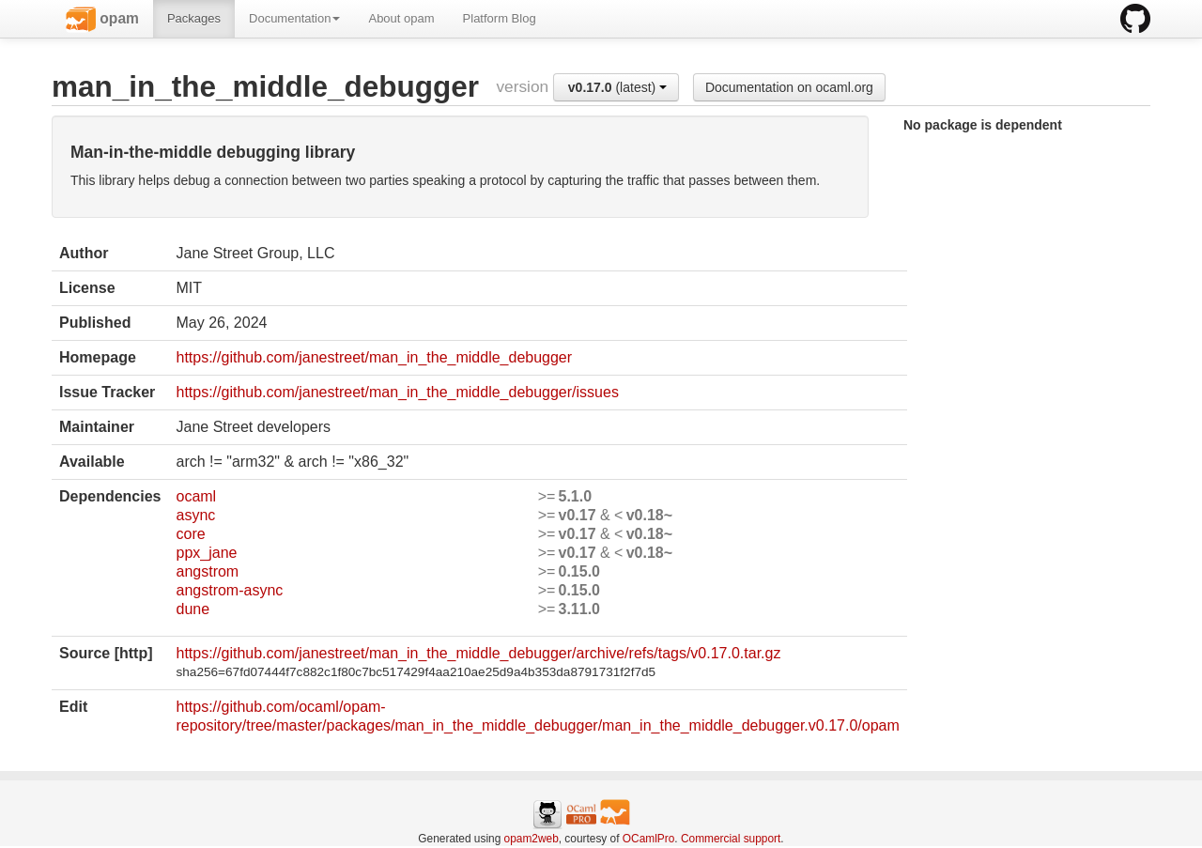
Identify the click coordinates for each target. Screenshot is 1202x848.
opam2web (531, 838)
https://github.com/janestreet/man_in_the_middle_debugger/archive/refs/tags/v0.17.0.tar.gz (478, 653)
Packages (194, 18)
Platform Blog (499, 18)
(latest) (617, 87)
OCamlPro (649, 838)
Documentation (294, 18)
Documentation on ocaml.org (789, 87)
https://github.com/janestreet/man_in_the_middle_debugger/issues (397, 392)
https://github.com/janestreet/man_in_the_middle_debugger (374, 357)
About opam (401, 18)
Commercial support (730, 838)
